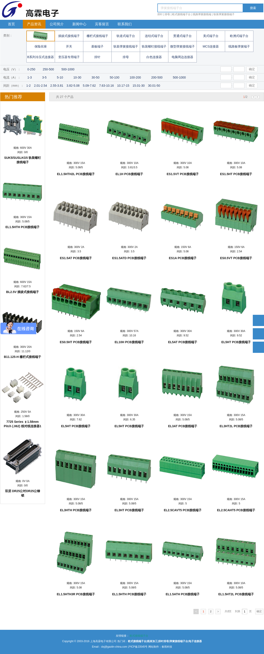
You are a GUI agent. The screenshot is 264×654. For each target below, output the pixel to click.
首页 (11, 24)
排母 (167, 14)
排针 (160, 14)
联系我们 (125, 24)
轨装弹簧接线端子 (224, 14)
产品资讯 (34, 24)
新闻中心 (79, 24)
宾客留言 (102, 24)
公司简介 (57, 24)
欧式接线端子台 (181, 14)
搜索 (253, 8)
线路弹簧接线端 (202, 14)
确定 (252, 69)
